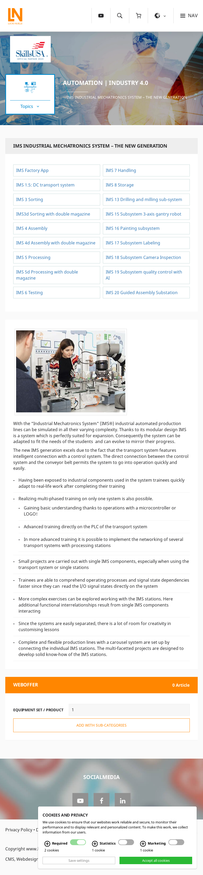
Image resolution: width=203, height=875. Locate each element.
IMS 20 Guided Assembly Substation (142, 292)
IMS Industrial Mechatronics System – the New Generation (127, 97)
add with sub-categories (101, 725)
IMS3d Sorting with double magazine (53, 214)
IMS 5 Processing (34, 257)
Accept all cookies (156, 860)
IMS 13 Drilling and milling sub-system (144, 199)
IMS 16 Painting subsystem (133, 228)
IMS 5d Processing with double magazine (47, 275)
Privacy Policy (18, 830)
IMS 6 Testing (29, 292)
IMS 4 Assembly (31, 228)
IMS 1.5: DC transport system (45, 185)
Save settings (78, 860)
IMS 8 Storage (120, 185)
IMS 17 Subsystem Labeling (133, 243)
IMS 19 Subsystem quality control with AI (144, 275)
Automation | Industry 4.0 (105, 82)
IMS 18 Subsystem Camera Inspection (143, 257)
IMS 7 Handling (121, 170)
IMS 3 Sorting (29, 199)
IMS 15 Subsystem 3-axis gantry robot (143, 214)
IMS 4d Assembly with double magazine (55, 243)
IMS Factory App (32, 170)
